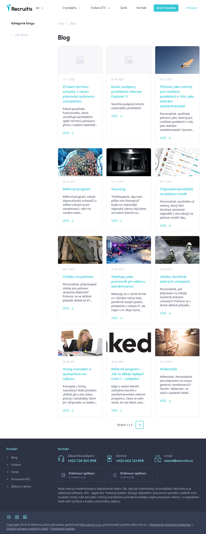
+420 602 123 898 (130, 460)
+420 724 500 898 (82, 460)
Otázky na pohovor (78, 276)
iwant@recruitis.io (178, 460)
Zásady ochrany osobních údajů (27, 529)
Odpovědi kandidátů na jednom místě (176, 191)
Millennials (168, 369)
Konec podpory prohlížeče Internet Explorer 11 (126, 92)
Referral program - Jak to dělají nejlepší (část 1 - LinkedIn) (127, 374)
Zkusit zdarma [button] (152, 8)
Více (68, 133)
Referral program (77, 189)
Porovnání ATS (18, 479)
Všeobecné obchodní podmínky (170, 525)
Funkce (13, 465)
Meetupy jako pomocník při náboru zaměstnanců (128, 281)
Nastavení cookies (63, 529)
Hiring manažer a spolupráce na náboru (77, 374)
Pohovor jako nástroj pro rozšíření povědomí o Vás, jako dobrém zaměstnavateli (177, 96)
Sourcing (118, 189)
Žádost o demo (18, 486)
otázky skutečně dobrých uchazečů (175, 279)
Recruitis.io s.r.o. (91, 525)
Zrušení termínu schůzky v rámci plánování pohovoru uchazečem (79, 94)
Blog (70, 23)
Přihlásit (178, 8)
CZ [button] (192, 8)
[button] (140, 425)
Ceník (12, 472)
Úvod (59, 23)
